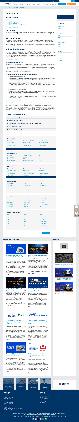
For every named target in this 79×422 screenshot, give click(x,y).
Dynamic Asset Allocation (28, 143)
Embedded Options (11, 143)
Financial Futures (42, 145)
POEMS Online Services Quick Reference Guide (13, 408)
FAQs (44, 1)
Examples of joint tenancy (14, 25)
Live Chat (22, 1)
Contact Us (39, 1)
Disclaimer (14, 416)
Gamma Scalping (26, 171)
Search (49, 1)
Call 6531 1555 (15, 1)
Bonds (59, 30)
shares (44, 108)
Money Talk (26, 204)
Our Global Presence (44, 397)
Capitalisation (41, 158)
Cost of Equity (10, 140)
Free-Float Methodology (12, 173)
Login (73, 1)
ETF (58, 53)
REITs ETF (25, 183)
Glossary (9, 7)
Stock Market (60, 49)
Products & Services (18, 4)
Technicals (60, 51)
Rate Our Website (7, 407)
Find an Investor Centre (31, 1)
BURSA (41, 217)
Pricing (33, 4)
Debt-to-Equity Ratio (27, 145)
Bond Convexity (10, 168)
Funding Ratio (41, 171)
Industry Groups (10, 142)
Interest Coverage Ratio (43, 140)
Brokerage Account (42, 168)
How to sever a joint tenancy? (16, 126)
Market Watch (10, 204)
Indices (8, 200)
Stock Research (43, 198)
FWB (24, 223)
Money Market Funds (11, 190)
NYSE (25, 214)
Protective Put (41, 175)
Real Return (25, 175)
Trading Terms (60, 33)
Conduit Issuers (26, 147)
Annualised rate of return (28, 160)
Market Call (26, 206)
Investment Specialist (44, 401)
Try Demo (55, 1)
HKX (24, 216)
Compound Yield (26, 168)
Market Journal (27, 202)
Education (39, 4)
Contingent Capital (11, 147)
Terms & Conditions (35, 416)
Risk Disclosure (28, 416)
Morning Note (10, 206)
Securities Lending (10, 187)
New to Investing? (7, 404)
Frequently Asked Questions (14, 27)
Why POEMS (6, 393)
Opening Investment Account (29, 187)
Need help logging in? (8, 398)
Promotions (46, 4)
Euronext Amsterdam (44, 227)
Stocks (59, 37)
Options (59, 44)
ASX (8, 217)
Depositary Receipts (43, 143)
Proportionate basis (11, 158)
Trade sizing (9, 155)
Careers (41, 399)
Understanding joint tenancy (14, 22)
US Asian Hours (43, 216)
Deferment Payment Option (12, 145)
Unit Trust (60, 60)
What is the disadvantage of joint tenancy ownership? (21, 129)
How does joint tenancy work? (14, 23)
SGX (8, 214)
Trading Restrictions (8, 401)
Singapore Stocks (27, 185)
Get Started (53, 4)
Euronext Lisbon (43, 225)
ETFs (29, 273)
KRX (8, 219)
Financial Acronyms (61, 42)
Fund (59, 35)
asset (15, 97)
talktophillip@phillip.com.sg (45, 394)
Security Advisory (64, 416)
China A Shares (43, 219)
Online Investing (43, 190)
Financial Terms (15, 7)
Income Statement (26, 142)
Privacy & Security (20, 416)
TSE (24, 225)
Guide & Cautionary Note (45, 416)
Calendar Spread (42, 147)
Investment (60, 28)
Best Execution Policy (55, 416)
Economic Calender (27, 200)
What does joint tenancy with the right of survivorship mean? (23, 117)
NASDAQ (41, 214)
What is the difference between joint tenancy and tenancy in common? (25, 123)
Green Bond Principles (11, 171)
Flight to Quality (10, 175)
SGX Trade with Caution (8, 402)
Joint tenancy (11, 19)
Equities (59, 46)
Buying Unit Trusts (43, 185)
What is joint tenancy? (13, 21)
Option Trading (26, 190)
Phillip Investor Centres (44, 396)
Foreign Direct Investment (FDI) (29, 173)
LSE (24, 219)
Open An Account (71, 4)
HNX (8, 225)
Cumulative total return (27, 155)
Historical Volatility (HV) (43, 142)
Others (32, 273)
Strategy (59, 39)
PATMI (40, 155)
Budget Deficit (41, 157)
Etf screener (42, 202)
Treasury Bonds (43, 187)
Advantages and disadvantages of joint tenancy (18, 24)
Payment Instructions (8, 397)
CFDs (41, 183)
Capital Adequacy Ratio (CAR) (29, 140)
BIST (8, 223)
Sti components (10, 198)
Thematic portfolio (27, 198)
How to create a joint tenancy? (16, 120)
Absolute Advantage (11, 160)
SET (8, 221)
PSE (8, 216)
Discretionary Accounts (11, 170)
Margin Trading (10, 183)
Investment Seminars (44, 204)
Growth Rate (41, 170)
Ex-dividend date (10, 157)
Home (6, 7)
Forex (59, 55)
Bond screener (10, 202)
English (8, 1)
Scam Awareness (7, 410)
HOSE (8, 227)
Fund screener (42, 200)
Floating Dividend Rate (43, 173)
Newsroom (42, 402)
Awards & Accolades (44, 398)
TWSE (25, 221)
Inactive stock (25, 157)
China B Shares (43, 221)
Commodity (60, 58)
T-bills (40, 160)
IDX (24, 217)
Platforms (28, 4)
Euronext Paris (43, 223)
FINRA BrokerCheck (8, 409)
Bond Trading (9, 185)
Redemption (25, 158)
